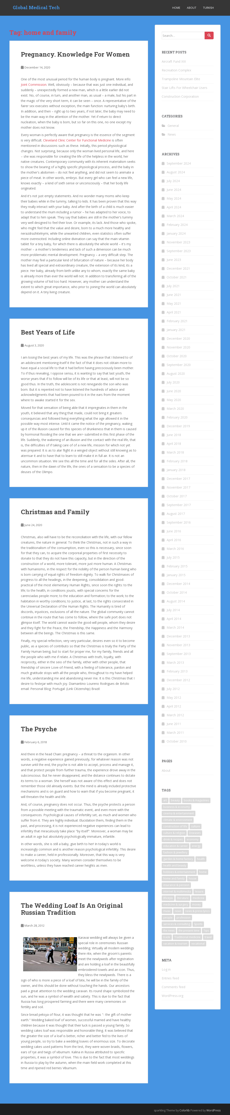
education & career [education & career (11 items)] (175, 846)
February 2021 (177, 321)
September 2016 (179, 522)
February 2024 (177, 225)
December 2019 (178, 426)
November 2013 (178, 645)
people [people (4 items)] (167, 917)
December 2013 (178, 636)
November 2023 (178, 242)
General (173, 125)
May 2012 (174, 697)
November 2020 (178, 347)
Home (176, 8)
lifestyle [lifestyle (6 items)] (168, 898)
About (191, 8)
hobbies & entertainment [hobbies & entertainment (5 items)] (179, 872)
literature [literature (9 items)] (183, 898)
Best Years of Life (48, 332)
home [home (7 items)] (203, 872)
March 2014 (175, 627)
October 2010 (177, 741)
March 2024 (175, 216)
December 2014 (178, 584)
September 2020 (179, 365)
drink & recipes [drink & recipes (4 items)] (173, 839)
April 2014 (174, 619)
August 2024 (176, 172)
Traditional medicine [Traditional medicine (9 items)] (187, 937)
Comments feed (173, 987)
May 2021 (174, 303)
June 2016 (174, 531)
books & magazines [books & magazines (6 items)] (196, 800)
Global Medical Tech (36, 8)
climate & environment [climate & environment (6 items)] (177, 820)
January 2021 (176, 330)
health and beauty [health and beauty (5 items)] (174, 865)
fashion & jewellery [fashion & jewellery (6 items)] (175, 852)
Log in (166, 969)
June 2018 (174, 435)
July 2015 (173, 557)
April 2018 (174, 443)
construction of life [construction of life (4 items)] (175, 826)
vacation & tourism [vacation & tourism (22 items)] (175, 943)
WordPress (213, 1110)
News (172, 134)
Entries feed (170, 978)
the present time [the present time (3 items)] (189, 930)
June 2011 (174, 724)
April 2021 (174, 312)
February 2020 (177, 417)
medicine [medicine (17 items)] (198, 898)
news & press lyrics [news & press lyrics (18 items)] (197, 911)
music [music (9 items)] (167, 911)
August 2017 (176, 513)
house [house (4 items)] (193, 878)
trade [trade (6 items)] (166, 937)
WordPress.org (172, 996)
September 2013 (179, 654)
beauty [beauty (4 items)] (175, 800)
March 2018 (175, 452)
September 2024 (179, 163)
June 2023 (174, 260)
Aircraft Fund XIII (174, 61)
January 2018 (176, 470)
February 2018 (177, 461)
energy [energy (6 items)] (196, 846)
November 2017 (178, 487)
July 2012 (173, 689)
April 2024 (174, 207)
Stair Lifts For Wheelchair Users (184, 88)
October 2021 (177, 277)
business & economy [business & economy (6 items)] (176, 807)
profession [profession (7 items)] (183, 917)
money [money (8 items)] (196, 904)
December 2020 (178, 338)
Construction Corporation (180, 96)
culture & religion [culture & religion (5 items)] (174, 833)
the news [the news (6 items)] (169, 930)
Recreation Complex (176, 70)
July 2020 (173, 382)
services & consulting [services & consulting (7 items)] (176, 924)
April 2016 (174, 540)
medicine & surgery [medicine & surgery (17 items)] (175, 904)
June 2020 (174, 391)
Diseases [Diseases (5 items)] (195, 833)
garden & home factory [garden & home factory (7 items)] (178, 859)
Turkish (208, 8)
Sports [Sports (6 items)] (198, 924)
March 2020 (175, 408)
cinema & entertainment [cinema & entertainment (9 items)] (178, 813)
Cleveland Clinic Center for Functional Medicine (77, 140)
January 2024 (176, 233)
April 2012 (174, 706)
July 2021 (173, 286)
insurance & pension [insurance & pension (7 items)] (176, 885)
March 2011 (175, 732)
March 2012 (175, 715)
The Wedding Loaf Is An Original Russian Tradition (72, 909)
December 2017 (178, 478)
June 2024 (174, 189)
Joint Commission (33, 84)
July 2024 (173, 181)
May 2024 (174, 198)
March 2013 (175, 662)
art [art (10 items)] (165, 800)
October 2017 (177, 496)
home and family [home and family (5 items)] (174, 878)
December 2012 (178, 680)
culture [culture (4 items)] (195, 826)
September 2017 (179, 505)
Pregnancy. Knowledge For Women (75, 54)
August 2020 (176, 373)
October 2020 (177, 356)
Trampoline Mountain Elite (181, 79)
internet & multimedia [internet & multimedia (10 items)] (177, 891)
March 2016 (175, 548)
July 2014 (173, 610)
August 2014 (176, 601)
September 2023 (179, 251)
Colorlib (184, 1110)
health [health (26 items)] (201, 859)
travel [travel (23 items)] (208, 937)
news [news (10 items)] (178, 911)
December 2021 (178, 268)
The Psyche (39, 729)
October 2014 (177, 592)
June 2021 (174, 295)
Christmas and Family (55, 512)
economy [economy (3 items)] (193, 839)
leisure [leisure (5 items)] (199, 891)
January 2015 (176, 575)
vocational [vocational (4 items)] (198, 943)
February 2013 (177, 671)
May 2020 (174, 400)
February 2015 (177, 566)
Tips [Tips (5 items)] (206, 930)
